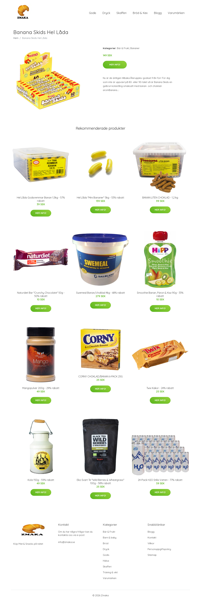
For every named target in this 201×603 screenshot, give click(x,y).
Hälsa (106, 562)
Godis (92, 14)
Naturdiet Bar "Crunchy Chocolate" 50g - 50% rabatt (41, 296)
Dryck (106, 14)
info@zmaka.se (66, 544)
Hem (15, 40)
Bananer (135, 50)
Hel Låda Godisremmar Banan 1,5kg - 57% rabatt (41, 201)
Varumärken (176, 14)
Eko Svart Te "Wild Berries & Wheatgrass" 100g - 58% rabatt (100, 484)
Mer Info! (114, 66)
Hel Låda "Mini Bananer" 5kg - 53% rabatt (100, 199)
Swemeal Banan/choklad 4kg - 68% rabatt (100, 294)
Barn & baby (109, 539)
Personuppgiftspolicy (159, 551)
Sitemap (152, 557)
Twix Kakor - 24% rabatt (160, 390)
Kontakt (152, 539)
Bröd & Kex (140, 14)
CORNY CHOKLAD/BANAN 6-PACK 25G (100, 378)
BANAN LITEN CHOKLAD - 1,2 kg (160, 199)
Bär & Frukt (123, 50)
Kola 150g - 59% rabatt (41, 482)
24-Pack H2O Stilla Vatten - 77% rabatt (160, 482)
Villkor (151, 545)
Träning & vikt (110, 574)
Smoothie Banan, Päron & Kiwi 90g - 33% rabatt (160, 296)
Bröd (105, 545)
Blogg (158, 14)
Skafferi (121, 14)
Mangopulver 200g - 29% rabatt (40, 390)
